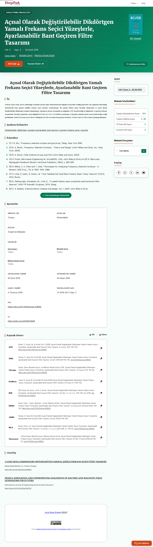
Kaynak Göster (35, 64)
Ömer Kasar (10, 55)
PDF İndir (13, 64)
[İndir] (143, 151)
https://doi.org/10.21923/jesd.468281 (18, 470)
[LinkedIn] (137, 173)
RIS (92, 335)
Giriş (143, 3)
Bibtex (103, 335)
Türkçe (134, 3)
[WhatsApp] (125, 173)
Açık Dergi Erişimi (52, 512)
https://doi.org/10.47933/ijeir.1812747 (18, 488)
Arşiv (117, 79)
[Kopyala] (101, 348)
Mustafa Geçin (25, 55)
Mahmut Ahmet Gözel (45, 55)
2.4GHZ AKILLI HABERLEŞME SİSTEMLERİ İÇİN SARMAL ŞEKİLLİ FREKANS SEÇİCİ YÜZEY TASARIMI (56, 461)
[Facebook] (119, 173)
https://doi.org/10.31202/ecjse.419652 (24, 307)
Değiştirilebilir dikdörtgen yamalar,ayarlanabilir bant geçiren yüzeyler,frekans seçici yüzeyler (46, 130)
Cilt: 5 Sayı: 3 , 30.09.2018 (130, 90)
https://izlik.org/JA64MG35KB (21, 321)
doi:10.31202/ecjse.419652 (81, 360)
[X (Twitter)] (131, 173)
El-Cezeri (135, 38)
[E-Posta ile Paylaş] (143, 173)
